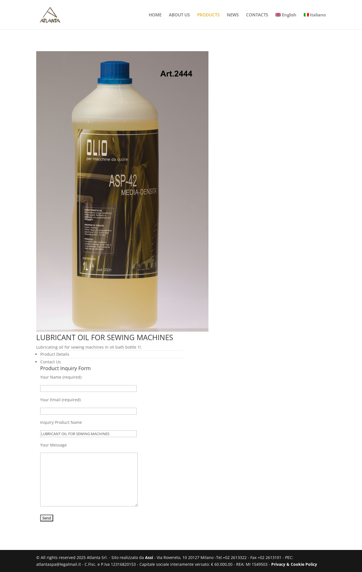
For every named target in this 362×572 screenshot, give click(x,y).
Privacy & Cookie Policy (294, 564)
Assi (149, 557)
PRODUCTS (208, 15)
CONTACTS (257, 15)
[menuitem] (285, 21)
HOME (155, 15)
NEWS (233, 15)
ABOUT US (179, 15)
